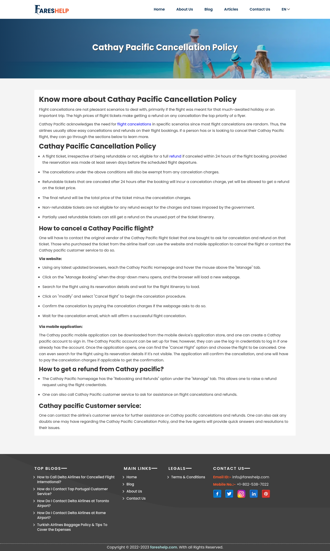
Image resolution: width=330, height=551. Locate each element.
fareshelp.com (163, 547)
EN (286, 9)
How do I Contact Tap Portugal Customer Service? (72, 491)
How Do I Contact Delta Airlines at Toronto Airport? (73, 503)
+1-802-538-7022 (253, 484)
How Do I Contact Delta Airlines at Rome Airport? (71, 515)
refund (175, 156)
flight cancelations (134, 124)
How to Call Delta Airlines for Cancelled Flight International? (76, 479)
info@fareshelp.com (250, 477)
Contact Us (260, 9)
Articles (231, 9)
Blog (208, 9)
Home (159, 9)
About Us (184, 9)
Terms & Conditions (188, 477)
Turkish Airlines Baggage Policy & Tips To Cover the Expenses (72, 527)
